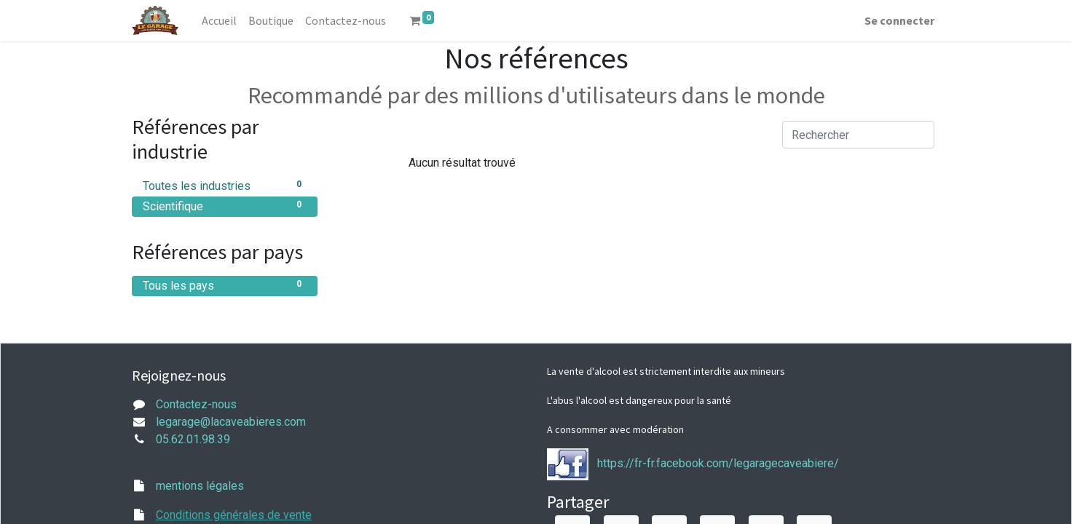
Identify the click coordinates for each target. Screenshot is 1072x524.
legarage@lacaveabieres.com (231, 422)
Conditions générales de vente (234, 515)
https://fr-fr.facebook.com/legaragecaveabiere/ (718, 463)
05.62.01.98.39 (193, 439)
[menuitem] (219, 20)
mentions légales (200, 486)
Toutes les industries (225, 185)
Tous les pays (225, 285)
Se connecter (899, 20)
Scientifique (225, 205)
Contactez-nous (196, 404)
